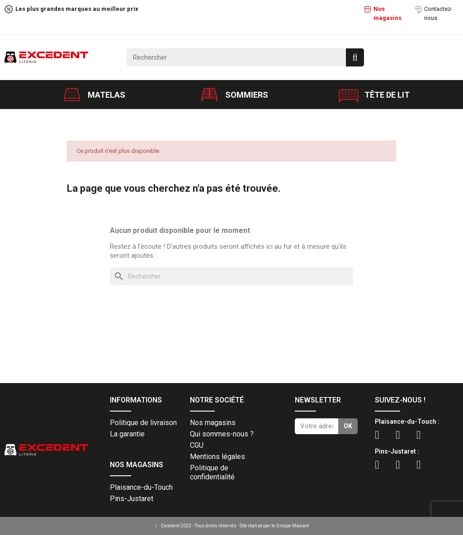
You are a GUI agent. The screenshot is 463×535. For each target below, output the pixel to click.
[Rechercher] (231, 276)
